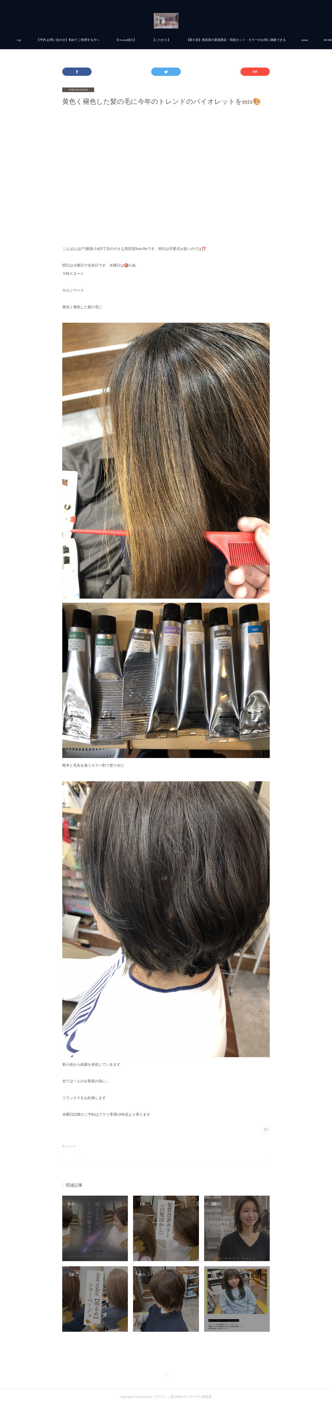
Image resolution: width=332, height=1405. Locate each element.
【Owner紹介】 (184, 40)
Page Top (166, 1376)
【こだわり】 (219, 40)
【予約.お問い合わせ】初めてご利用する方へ (126, 40)
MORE (248, 40)
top (77, 40)
